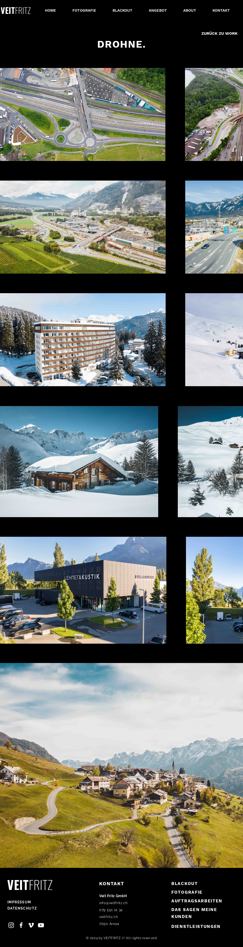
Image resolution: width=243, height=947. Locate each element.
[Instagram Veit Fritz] (11, 925)
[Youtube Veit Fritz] (41, 925)
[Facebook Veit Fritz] (21, 925)
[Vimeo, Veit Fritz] (31, 925)
